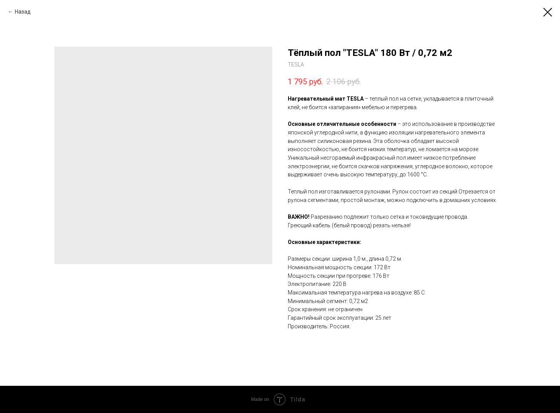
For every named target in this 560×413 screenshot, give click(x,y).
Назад (23, 12)
